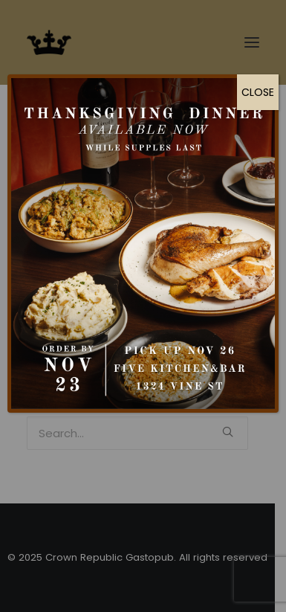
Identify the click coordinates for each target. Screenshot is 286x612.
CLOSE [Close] (257, 92)
